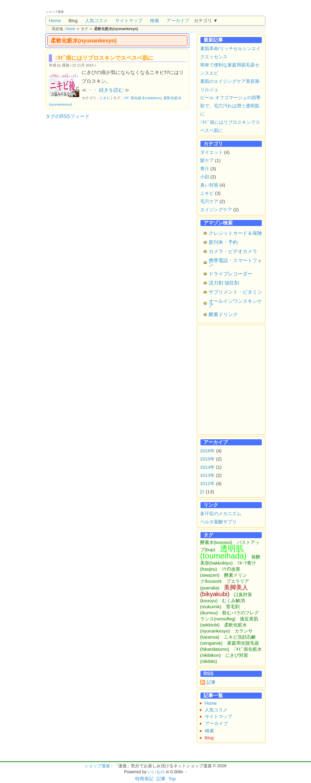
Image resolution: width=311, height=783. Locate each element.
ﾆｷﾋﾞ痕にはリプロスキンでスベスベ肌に (104, 58)
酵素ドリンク (223, 314)
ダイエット (211, 152)
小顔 (204, 176)
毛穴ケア (209, 201)
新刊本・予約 (223, 242)
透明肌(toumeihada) (223, 552)
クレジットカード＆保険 (235, 233)
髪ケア (207, 160)
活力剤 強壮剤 (224, 282)
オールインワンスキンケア (235, 303)
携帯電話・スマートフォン (235, 262)
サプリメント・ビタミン (235, 292)
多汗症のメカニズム (220, 513)
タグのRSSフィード (68, 116)
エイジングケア (216, 209)
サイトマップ (128, 20)
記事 (211, 682)
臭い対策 (209, 184)
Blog (72, 20)
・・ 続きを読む (105, 90)
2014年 (207, 467)
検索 (154, 20)
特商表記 (144, 778)
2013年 (207, 475)
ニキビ (104, 98)
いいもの (156, 771)
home (70, 29)
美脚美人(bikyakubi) (224, 590)
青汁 (204, 168)
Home (55, 20)
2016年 (207, 450)
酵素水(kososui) (216, 542)
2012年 (207, 483)
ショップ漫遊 (97, 765)
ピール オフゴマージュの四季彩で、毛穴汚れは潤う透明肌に (230, 105)
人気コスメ (96, 20)
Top (172, 778)
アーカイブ (177, 20)
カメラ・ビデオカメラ (233, 251)
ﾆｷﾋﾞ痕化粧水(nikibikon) (142, 98)
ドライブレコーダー (230, 273)
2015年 (207, 458)
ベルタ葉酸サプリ (218, 521)
